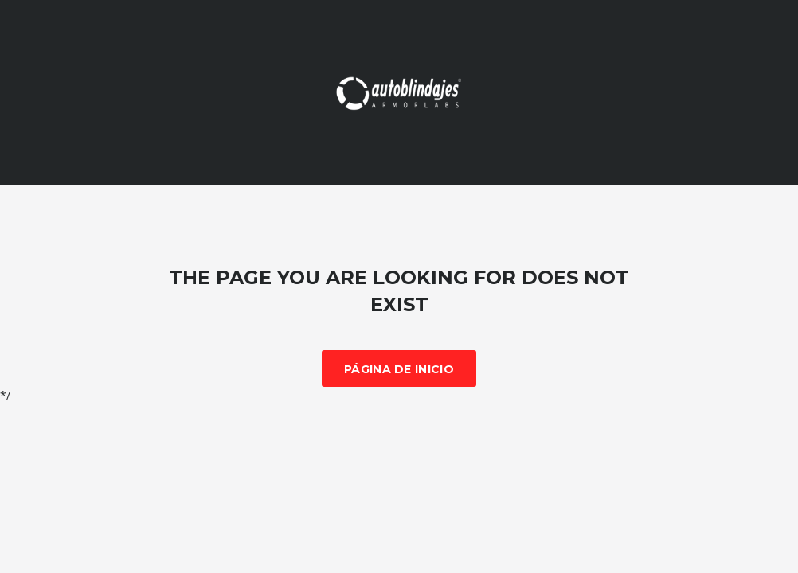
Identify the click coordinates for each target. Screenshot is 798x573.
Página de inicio (399, 369)
